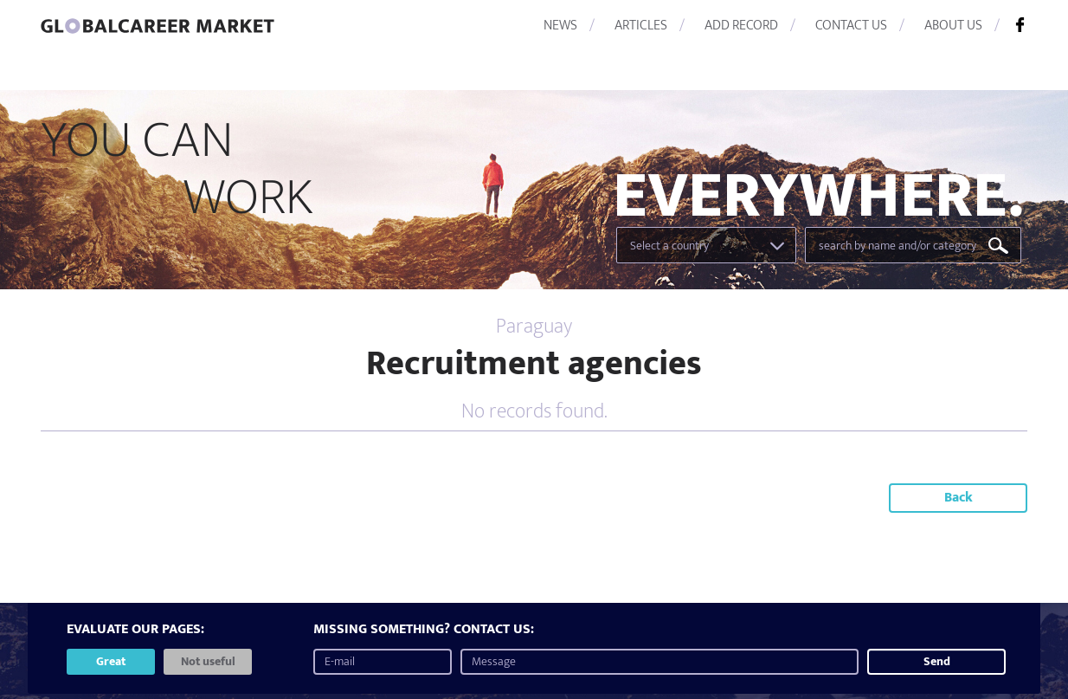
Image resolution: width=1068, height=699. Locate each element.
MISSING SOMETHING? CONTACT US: (423, 630)
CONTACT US (851, 25)
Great (110, 661)
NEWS (560, 25)
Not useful (208, 661)
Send (936, 661)
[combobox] (706, 245)
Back (958, 497)
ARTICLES (640, 25)
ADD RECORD (741, 25)
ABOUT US (953, 25)
